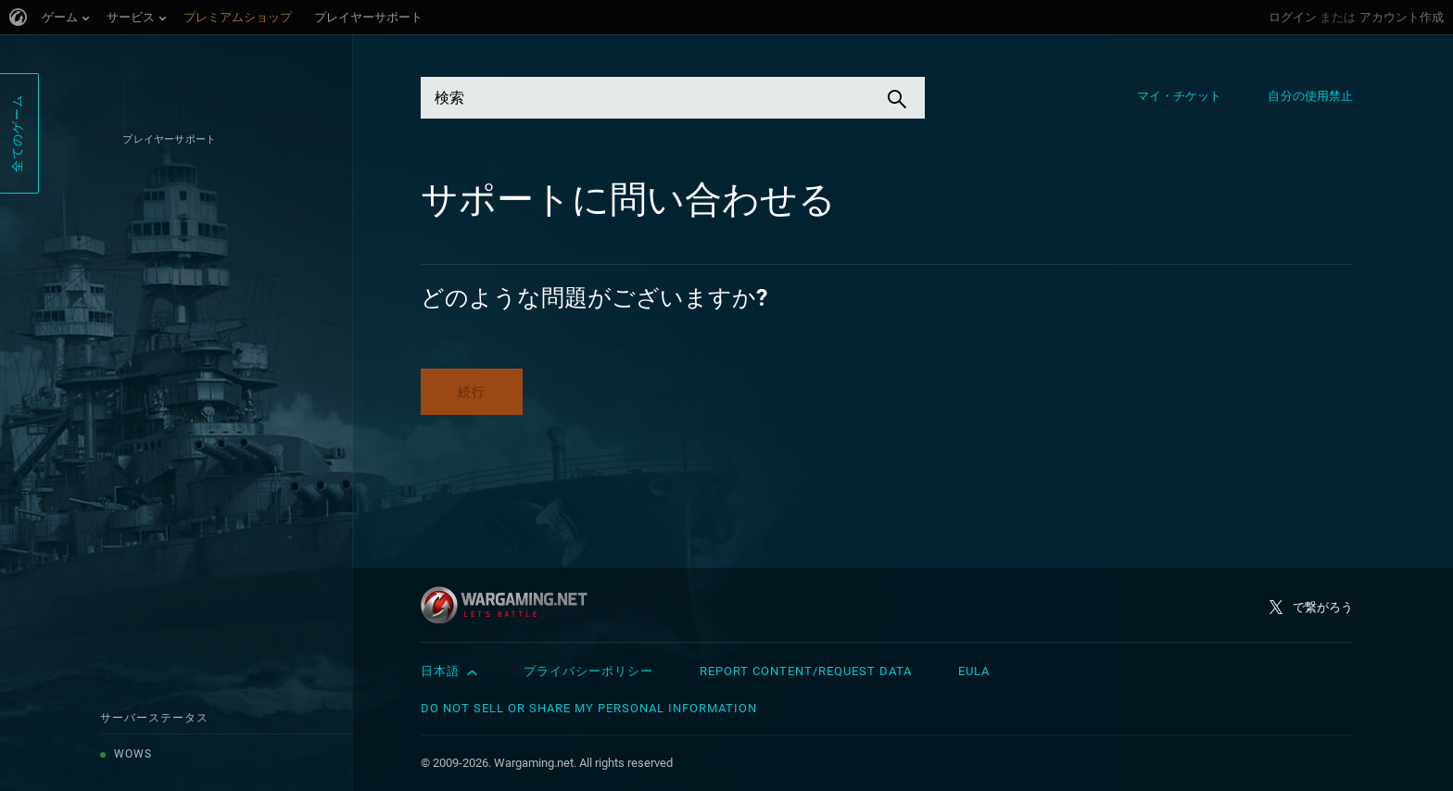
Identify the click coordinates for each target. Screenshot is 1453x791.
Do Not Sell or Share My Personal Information (589, 708)
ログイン (1293, 17)
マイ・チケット (1179, 96)
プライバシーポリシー (588, 671)
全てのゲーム (17, 133)
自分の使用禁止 (1310, 96)
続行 (472, 391)
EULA (974, 671)
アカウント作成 (1401, 17)
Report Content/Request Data (806, 671)
